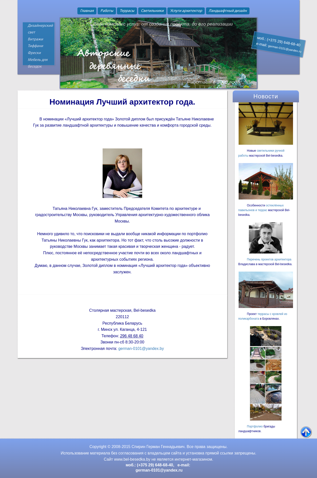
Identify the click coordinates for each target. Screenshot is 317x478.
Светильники (152, 11)
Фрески (34, 53)
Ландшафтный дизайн (228, 11)
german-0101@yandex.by (141, 348)
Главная (87, 11)
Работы (106, 11)
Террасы (127, 11)
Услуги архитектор (186, 11)
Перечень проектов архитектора (269, 259)
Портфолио (255, 426)
